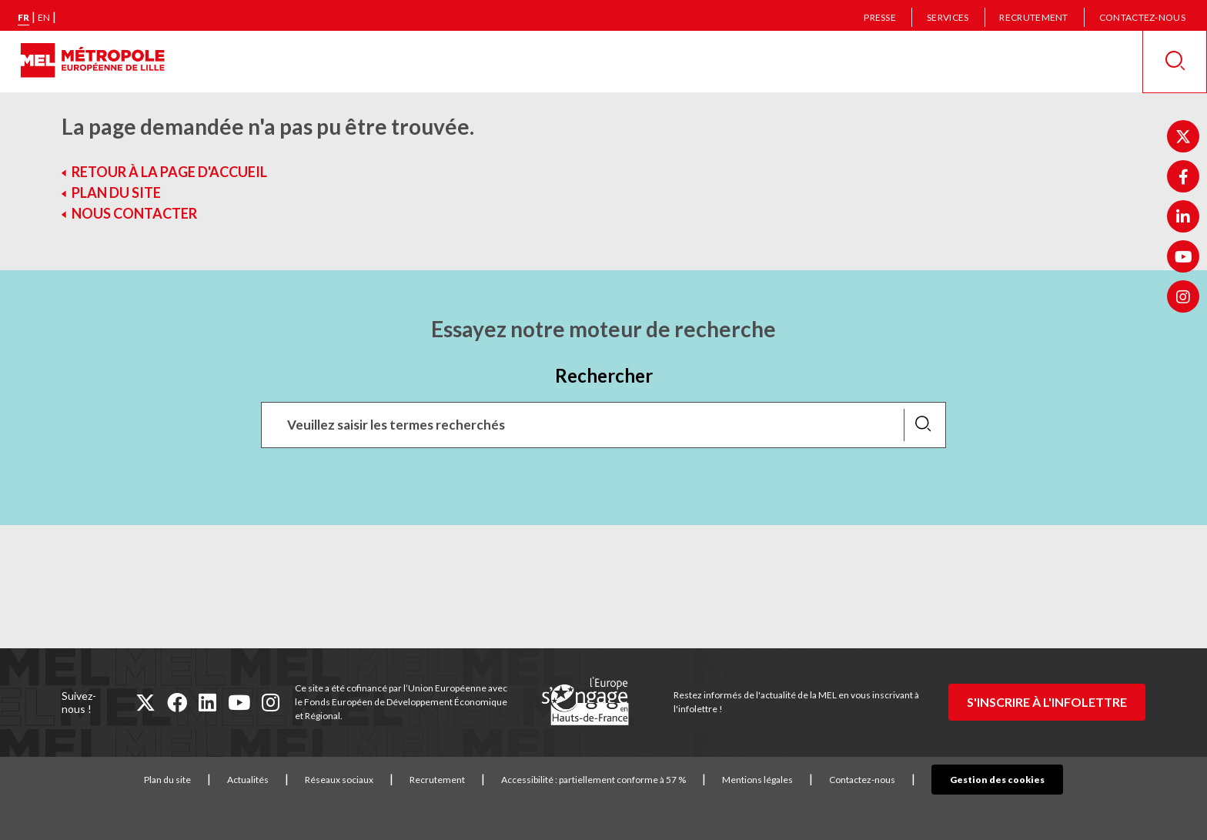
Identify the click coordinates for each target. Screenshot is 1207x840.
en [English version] (44, 17)
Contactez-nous (1142, 17)
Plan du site (116, 192)
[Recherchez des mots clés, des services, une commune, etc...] (603, 425)
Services (947, 17)
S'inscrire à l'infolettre (1047, 701)
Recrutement (1033, 17)
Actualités (272, 779)
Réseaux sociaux (363, 779)
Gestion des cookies (997, 779)
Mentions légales (781, 779)
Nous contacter (134, 213)
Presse (880, 17)
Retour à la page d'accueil (169, 171)
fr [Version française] (23, 17)
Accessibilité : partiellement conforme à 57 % (617, 779)
